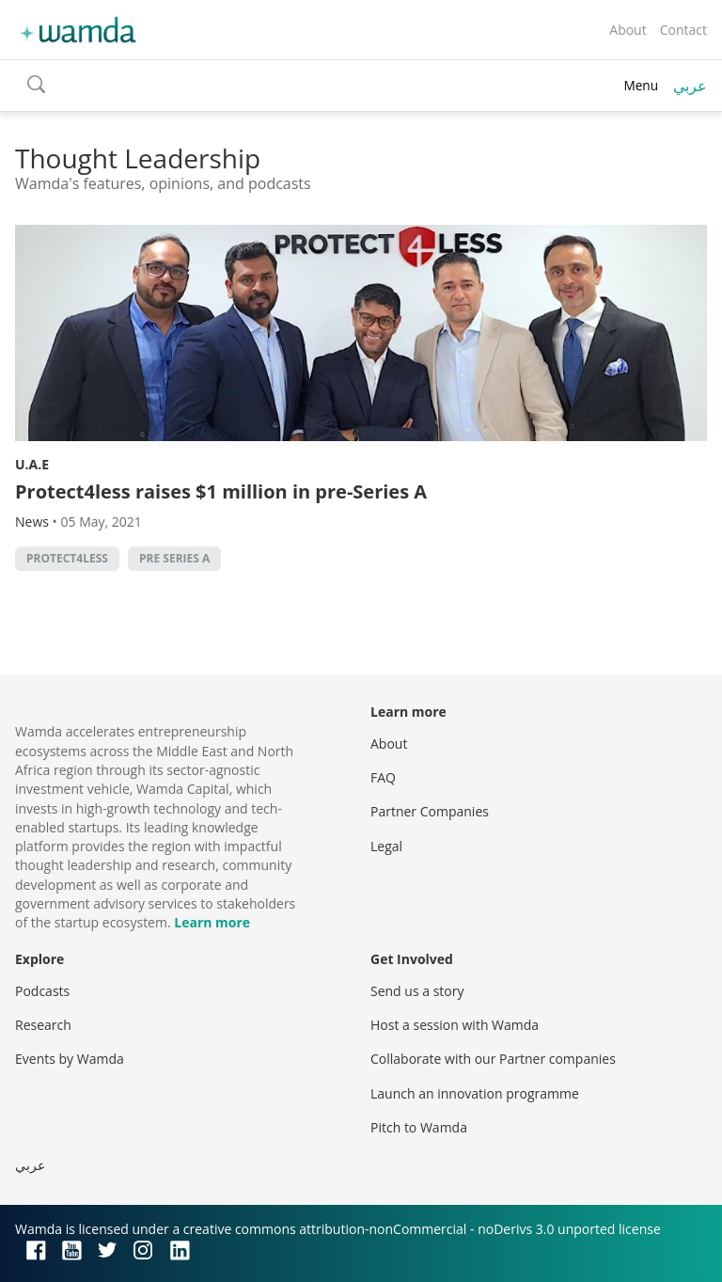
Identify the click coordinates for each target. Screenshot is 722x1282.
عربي (690, 85)
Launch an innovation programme (474, 1093)
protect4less (67, 558)
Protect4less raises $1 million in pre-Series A (221, 491)
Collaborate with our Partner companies (493, 1059)
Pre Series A (174, 558)
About (627, 30)
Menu (640, 85)
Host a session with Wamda (454, 1025)
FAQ (383, 777)
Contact (683, 30)
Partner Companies (429, 811)
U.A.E (32, 464)
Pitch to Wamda (418, 1127)
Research (43, 1025)
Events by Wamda (69, 1059)
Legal (386, 846)
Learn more (212, 922)
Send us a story (416, 991)
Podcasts (42, 991)
